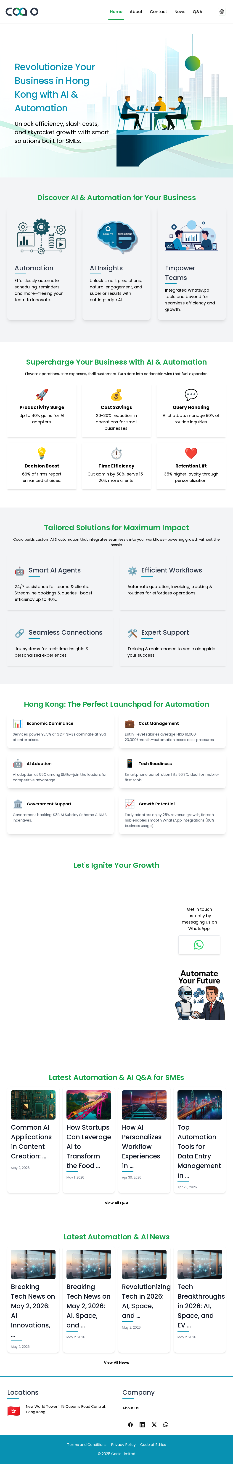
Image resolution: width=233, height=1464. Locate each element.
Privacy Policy (123, 1444)
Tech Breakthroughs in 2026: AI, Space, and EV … (201, 1306)
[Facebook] (130, 1424)
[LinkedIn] (142, 1424)
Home (116, 11)
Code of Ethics (153, 1444)
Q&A (197, 11)
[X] (154, 1424)
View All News (116, 1362)
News (180, 11)
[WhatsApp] (166, 1424)
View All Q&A (116, 1203)
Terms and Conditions (86, 1444)
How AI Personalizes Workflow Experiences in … (142, 1146)
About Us (130, 1408)
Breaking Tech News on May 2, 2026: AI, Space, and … (88, 1306)
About (136, 11)
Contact (158, 11)
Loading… (86, 956)
